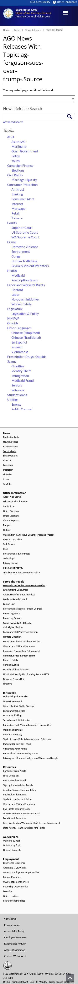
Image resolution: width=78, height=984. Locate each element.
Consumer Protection (22, 185)
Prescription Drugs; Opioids (26, 357)
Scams (11, 361)
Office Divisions (11, 511)
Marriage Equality (24, 180)
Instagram (8, 470)
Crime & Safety (10, 660)
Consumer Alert (22, 199)
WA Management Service (16, 882)
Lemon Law (9, 604)
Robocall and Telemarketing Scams (20, 753)
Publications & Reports (14, 794)
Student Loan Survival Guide (17, 799)
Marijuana (18, 146)
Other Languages (65, 2)
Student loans (17, 395)
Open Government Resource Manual (21, 813)
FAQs (5, 549)
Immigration (20, 376)
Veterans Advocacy (12, 734)
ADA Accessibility (40, 2)
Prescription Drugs (24, 280)
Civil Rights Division (13, 627)
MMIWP (13, 318)
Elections (17, 170)
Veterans (17, 390)
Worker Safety (21, 304)
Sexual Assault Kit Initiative (16, 720)
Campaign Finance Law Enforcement (21, 651)
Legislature (15, 309)
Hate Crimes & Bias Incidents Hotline (21, 641)
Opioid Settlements (12, 730)
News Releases (33, 30)
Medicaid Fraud (22, 380)
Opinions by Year (11, 840)
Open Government (24, 151)
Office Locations (11, 516)
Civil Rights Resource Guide (17, 809)
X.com (6, 479)
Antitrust (17, 189)
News (17, 30)
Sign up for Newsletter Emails (18, 785)
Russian (16, 347)
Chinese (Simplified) (25, 333)
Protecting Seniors (12, 618)
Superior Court (21, 228)
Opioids (12, 323)
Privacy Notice (10, 563)
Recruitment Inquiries (14, 900)
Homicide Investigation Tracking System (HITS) (26, 674)
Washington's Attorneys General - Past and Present (28, 535)
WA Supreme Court (25, 237)
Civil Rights (15, 175)
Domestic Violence (24, 247)
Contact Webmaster (15, 956)
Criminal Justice (11, 665)
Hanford (17, 290)
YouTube (7, 484)
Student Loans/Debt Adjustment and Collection (27, 739)
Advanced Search (13, 122)
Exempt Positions (11, 877)
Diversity (7, 891)
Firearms (7, 683)
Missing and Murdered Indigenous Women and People (30, 758)
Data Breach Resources (14, 818)
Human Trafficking (24, 261)
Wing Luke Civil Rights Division (18, 706)
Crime (11, 242)
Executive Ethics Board (14, 780)
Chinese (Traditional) (26, 337)
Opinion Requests (12, 850)
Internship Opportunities (15, 886)
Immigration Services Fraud (17, 744)
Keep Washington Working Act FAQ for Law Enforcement (31, 823)
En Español (19, 342)
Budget (6, 525)
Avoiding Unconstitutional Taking (19, 790)
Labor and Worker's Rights (26, 285)
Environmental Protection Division (20, 632)
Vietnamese (19, 352)
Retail (15, 213)
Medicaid (18, 275)
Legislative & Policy (25, 314)
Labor (15, 294)
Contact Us (8, 506)
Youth (15, 161)
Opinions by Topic (12, 845)
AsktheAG (18, 142)
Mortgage (18, 208)
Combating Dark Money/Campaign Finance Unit (27, 725)
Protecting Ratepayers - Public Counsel (22, 608)
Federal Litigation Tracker (15, 696)
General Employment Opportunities (21, 872)
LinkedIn (7, 474)
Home (6, 30)
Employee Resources (15, 937)
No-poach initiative (25, 299)
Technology (9, 558)
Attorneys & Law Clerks (14, 867)
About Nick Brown (12, 497)
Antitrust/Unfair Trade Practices (19, 594)
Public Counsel (21, 409)
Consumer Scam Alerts (14, 771)
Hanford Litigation (12, 637)
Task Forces (9, 544)
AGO (10, 137)
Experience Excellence (14, 863)
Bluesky (7, 460)
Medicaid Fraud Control (15, 599)
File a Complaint (11, 775)
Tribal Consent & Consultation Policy (21, 572)
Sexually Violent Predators (30, 266)
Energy (16, 404)
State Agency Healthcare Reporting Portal (24, 828)
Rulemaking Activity (13, 568)
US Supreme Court (24, 232)
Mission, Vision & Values (15, 501)
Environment (20, 251)
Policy (15, 156)
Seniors (16, 385)
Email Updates (10, 455)
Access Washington (14, 949)
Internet (17, 204)
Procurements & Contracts (16, 553)
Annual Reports (11, 520)
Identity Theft (21, 371)
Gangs (15, 256)
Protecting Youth (11, 613)
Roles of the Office (12, 539)
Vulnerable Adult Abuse (15, 748)
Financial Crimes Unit (14, 679)
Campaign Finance (20, 165)
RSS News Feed (10, 446)
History (6, 530)
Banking (17, 194)
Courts (12, 223)
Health (12, 271)
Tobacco (17, 218)
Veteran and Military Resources (19, 646)
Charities (17, 366)
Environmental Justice (14, 711)
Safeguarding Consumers (15, 590)
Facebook (8, 465)
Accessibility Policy (14, 931)
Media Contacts (11, 437)
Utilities (12, 400)
